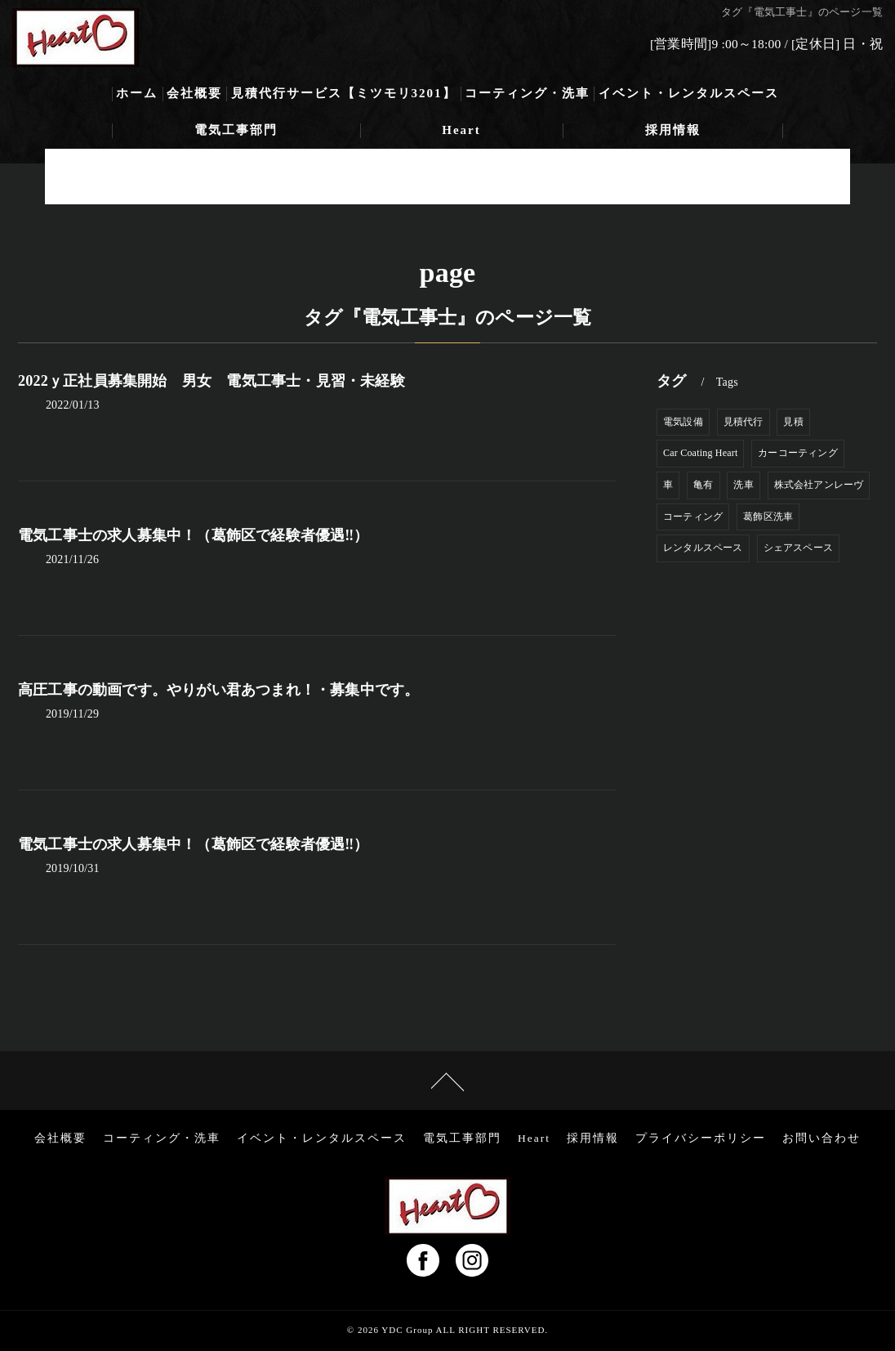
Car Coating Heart (700, 453)
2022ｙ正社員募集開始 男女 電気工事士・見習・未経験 (211, 381)
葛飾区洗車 (768, 516)
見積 (793, 421)
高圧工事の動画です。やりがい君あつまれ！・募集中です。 (218, 690)
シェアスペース (798, 547)
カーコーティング (798, 453)
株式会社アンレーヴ (819, 484)
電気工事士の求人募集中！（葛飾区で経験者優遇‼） (193, 535)
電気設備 (683, 421)
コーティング (693, 516)
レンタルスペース (703, 547)
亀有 (703, 484)
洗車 (743, 484)
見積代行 (744, 421)
